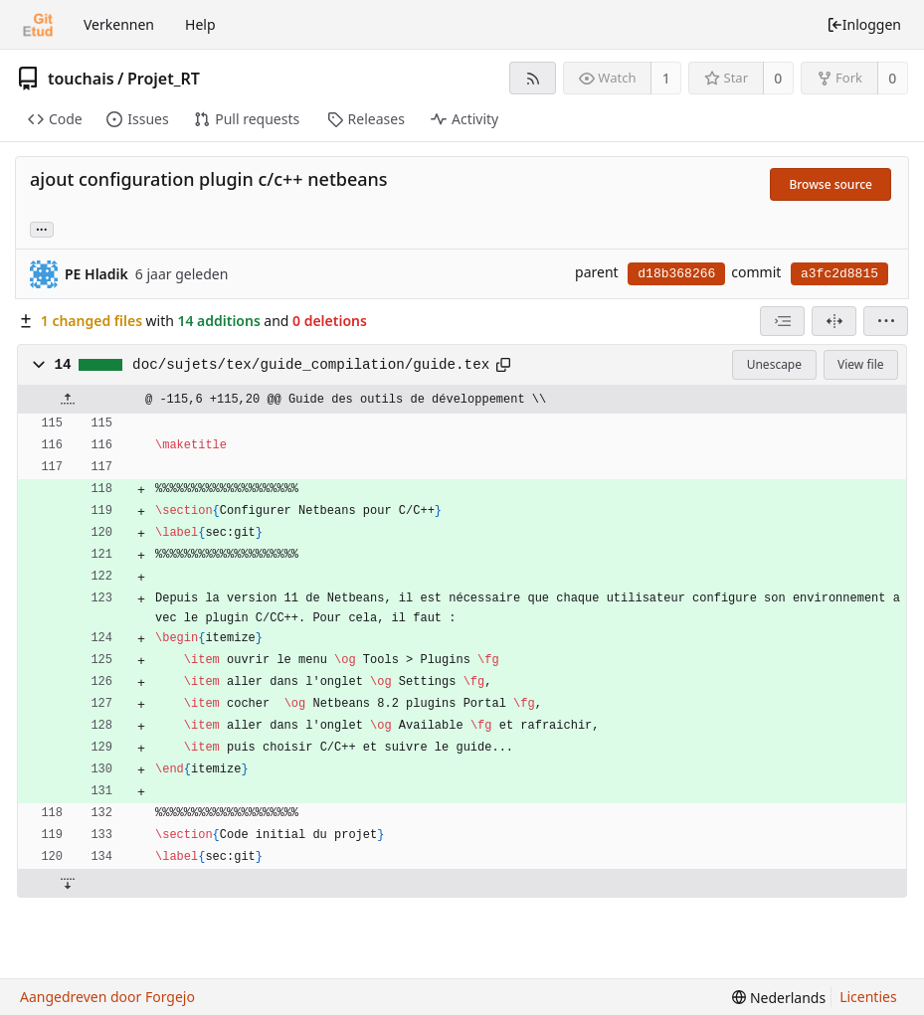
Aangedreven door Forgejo (107, 996)
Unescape (774, 364)
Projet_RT (163, 78)
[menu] (885, 321)
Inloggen (864, 24)
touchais (81, 78)
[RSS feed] (532, 78)
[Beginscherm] (38, 25)
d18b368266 (676, 273)
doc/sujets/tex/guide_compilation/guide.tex (310, 365)
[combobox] (782, 321)
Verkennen (119, 24)
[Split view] (834, 321)
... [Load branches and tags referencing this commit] (42, 228)
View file (860, 364)
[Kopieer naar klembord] (503, 365)
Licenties (867, 996)
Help (200, 24)
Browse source (830, 184)
